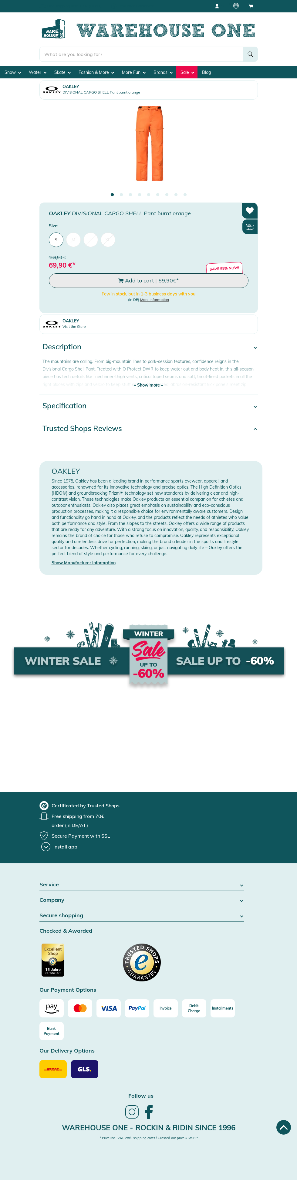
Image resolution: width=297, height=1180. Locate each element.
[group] (79, 805)
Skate (62, 72)
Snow (13, 72)
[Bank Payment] (51, 1031)
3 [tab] (130, 195)
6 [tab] (158, 195)
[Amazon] (51, 1008)
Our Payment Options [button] (67, 990)
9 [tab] (185, 195)
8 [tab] (176, 195)
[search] (141, 54)
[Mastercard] (80, 1008)
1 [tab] (112, 195)
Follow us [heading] (141, 1095)
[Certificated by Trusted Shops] (64, 963)
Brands (163, 72)
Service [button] (141, 885)
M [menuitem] (73, 239)
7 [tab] (167, 195)
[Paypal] (137, 1008)
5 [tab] (149, 195)
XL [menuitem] (107, 239)
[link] (132, 1118)
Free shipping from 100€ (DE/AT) (74, 6)
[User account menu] (219, 6)
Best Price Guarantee (136, 6)
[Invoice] (166, 1008)
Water (37, 72)
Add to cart (148, 281)
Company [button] (141, 900)
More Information (154, 299)
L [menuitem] (90, 239)
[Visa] (108, 1008)
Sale (187, 72)
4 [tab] (140, 195)
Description (61, 346)
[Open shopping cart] (251, 6)
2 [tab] (121, 195)
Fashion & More (96, 72)
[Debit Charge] (194, 1008)
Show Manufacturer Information (84, 562)
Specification (64, 405)
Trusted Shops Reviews (82, 428)
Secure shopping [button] (141, 915)
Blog (206, 72)
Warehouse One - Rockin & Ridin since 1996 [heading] (148, 1127)
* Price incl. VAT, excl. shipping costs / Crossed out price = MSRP (149, 1138)
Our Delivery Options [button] (67, 1051)
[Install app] (59, 847)
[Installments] (223, 1008)
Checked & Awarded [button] (65, 931)
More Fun (134, 72)
